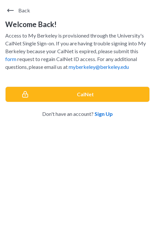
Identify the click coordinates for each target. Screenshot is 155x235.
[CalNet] (77, 94)
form (10, 59)
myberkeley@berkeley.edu (99, 67)
